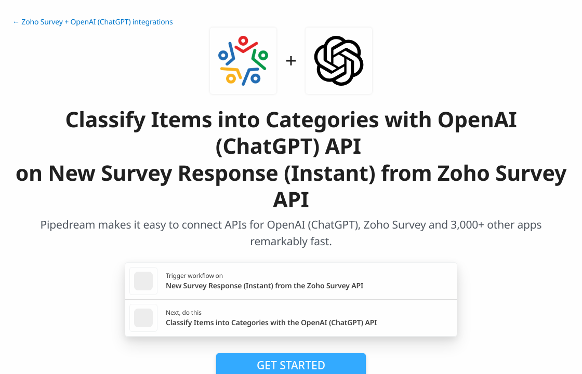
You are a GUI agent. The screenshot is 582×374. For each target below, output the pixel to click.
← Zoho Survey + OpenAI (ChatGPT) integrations (92, 22)
